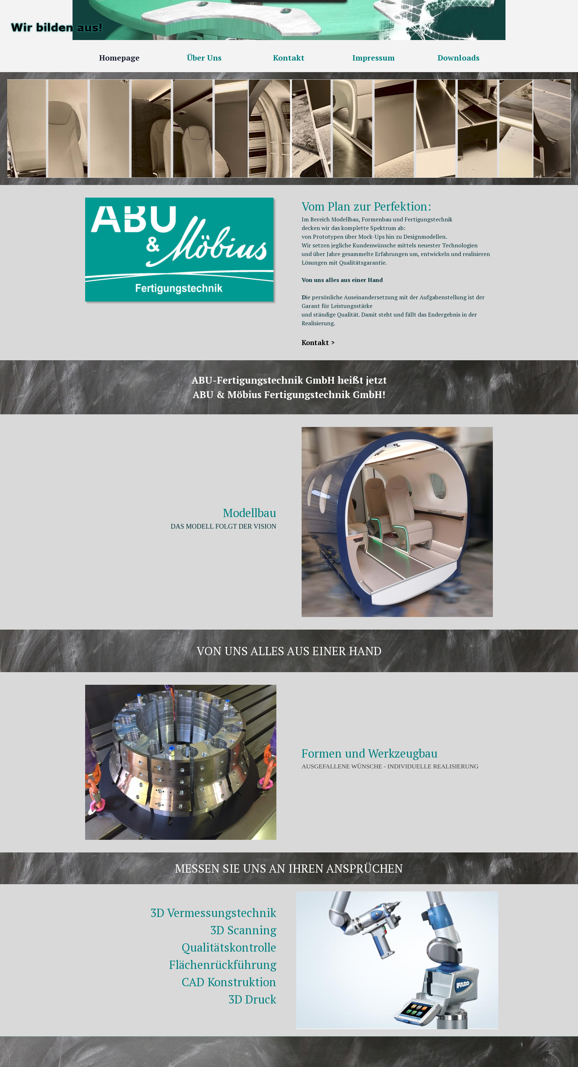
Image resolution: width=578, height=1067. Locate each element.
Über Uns (204, 58)
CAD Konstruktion (228, 981)
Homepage (119, 58)
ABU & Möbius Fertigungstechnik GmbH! (289, 394)
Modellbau (249, 512)
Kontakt (289, 58)
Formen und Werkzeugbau (370, 753)
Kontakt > (318, 342)
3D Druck (252, 999)
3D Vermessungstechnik (213, 912)
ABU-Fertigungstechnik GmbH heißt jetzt (289, 380)
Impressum (374, 58)
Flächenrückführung (222, 964)
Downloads (459, 58)
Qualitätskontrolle (228, 947)
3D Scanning (243, 930)
